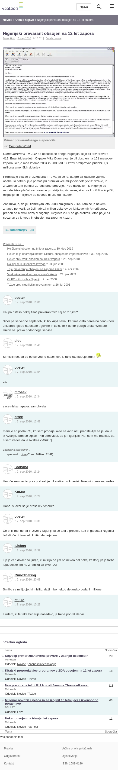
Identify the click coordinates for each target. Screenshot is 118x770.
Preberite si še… (13, 244)
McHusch (10, 659)
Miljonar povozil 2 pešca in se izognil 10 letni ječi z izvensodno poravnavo (52, 701)
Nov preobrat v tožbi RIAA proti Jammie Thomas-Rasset (47, 685)
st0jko (20, 600)
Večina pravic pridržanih (77, 748)
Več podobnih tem (11, 737)
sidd (18, 340)
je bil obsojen (79, 158)
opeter (20, 297)
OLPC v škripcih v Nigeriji (23, 279)
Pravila (8, 748)
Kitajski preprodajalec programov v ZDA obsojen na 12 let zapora (53, 670)
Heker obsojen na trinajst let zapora (31, 718)
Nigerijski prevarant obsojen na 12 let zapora (48, 33)
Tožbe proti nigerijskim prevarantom (29, 284)
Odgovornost (12, 756)
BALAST (10, 707)
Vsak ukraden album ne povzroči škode (32, 274)
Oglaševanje (69, 756)
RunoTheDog (25, 575)
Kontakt (9, 763)
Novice (21, 664)
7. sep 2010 (24, 38)
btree (19, 417)
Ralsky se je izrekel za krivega (26, 264)
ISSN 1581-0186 (72, 763)
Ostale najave (53, 38)
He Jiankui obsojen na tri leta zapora (30, 248)
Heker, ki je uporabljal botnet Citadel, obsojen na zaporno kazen (47, 254)
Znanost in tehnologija (42, 664)
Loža (20, 712)
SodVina (21, 467)
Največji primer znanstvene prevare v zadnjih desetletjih (47, 655)
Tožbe (32, 679)
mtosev (21, 392)
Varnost (33, 726)
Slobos (20, 546)
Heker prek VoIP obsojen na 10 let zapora (33, 259)
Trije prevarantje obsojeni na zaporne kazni (34, 269)
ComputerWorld (20, 146)
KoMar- (20, 492)
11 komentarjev (16, 230)
